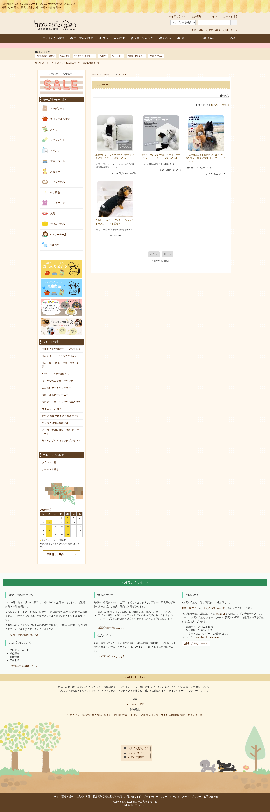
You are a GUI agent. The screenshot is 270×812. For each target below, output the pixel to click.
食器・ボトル (53, 161)
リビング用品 (53, 182)
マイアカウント (175, 16)
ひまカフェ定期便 (51, 409)
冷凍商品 (50, 245)
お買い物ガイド (190, 608)
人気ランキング (142, 38)
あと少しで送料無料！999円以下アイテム (61, 432)
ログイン (210, 16)
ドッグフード (53, 108)
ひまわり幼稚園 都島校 (116, 715)
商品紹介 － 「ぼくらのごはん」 (59, 356)
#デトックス (117, 56)
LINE (141, 704)
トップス (122, 74)
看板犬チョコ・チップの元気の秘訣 (61, 401)
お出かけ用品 (53, 224)
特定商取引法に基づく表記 (107, 796)
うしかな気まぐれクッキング (57, 380)
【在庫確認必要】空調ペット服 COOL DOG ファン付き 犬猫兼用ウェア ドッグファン (206, 158)
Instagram (220, 613)
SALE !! (183, 38)
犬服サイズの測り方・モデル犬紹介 (61, 349)
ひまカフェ (74, 715)
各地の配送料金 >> (43, 63)
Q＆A (229, 38)
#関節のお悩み (156, 56)
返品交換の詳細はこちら (111, 627)
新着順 (225, 104)
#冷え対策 (64, 56)
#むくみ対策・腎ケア (46, 56)
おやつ (50, 129)
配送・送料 (198, 30)
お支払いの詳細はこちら (23, 665)
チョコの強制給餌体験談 (55, 423)
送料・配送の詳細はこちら (24, 634)
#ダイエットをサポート (84, 56)
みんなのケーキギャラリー (56, 387)
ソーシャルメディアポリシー (185, 796)
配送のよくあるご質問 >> (68, 63)
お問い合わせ (230, 30)
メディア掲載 (135, 757)
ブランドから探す (112, 38)
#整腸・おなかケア (136, 56)
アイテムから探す (51, 38)
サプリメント (53, 140)
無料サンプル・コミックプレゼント (61, 440)
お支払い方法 (213, 30)
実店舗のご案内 (55, 554)
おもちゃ (51, 171)
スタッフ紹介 (135, 752)
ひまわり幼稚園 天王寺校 (144, 715)
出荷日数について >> (93, 63)
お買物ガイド (207, 38)
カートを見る (228, 16)
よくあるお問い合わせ (213, 608)
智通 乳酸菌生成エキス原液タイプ (60, 416)
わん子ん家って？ (138, 748)
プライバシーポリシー (155, 796)
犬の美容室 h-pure (92, 715)
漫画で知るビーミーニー (55, 394)
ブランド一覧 (49, 462)
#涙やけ (103, 56)
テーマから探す (81, 38)
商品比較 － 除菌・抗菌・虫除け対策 (60, 365)
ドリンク (51, 150)
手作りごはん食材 (56, 119)
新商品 (165, 38)
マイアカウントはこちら (111, 656)
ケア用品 (51, 192)
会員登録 (194, 16)
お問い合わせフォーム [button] (196, 643)
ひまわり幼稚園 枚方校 (173, 715)
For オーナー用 (54, 234)
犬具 (48, 213)
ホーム (95, 74)
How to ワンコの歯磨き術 (55, 373)
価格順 (214, 104)
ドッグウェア (108, 74)
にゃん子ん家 (195, 715)
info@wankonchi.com (207, 637)
